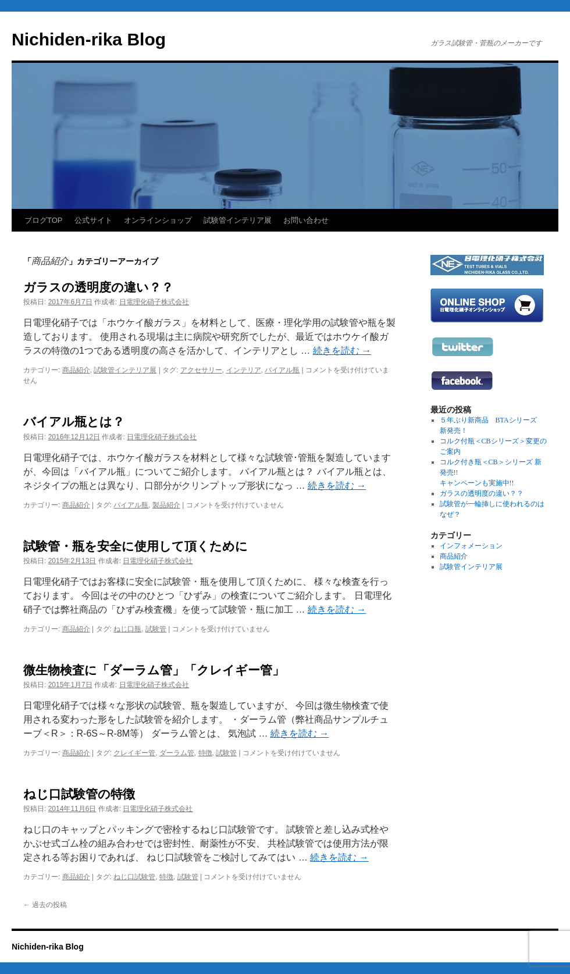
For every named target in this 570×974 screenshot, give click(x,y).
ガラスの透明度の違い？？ (98, 287)
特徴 (205, 753)
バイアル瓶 (282, 370)
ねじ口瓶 (127, 629)
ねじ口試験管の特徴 (79, 794)
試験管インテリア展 (238, 220)
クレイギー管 (134, 753)
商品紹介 (76, 370)
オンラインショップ (158, 220)
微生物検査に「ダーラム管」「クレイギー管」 (153, 670)
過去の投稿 (45, 905)
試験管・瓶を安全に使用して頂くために (135, 546)
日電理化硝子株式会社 (154, 302)
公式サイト (93, 220)
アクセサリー (201, 370)
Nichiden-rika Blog (89, 39)
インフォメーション (471, 546)
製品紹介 (166, 505)
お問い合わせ (306, 220)
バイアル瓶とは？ (73, 421)
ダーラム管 (176, 753)
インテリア (243, 370)
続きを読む (342, 351)
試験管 (155, 629)
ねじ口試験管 (134, 877)
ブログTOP (43, 220)
